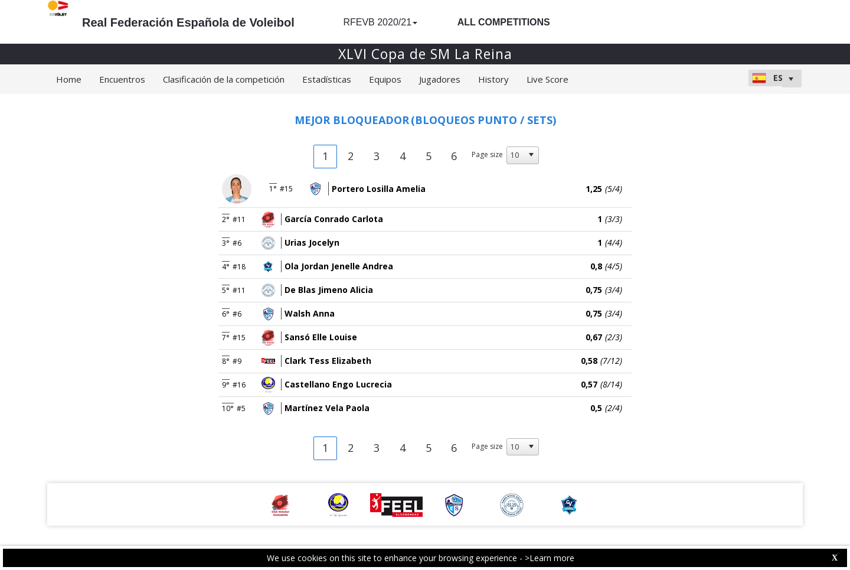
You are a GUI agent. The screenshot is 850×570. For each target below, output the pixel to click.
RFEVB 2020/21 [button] (380, 22)
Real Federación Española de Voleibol (188, 22)
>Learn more (549, 558)
